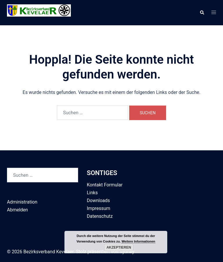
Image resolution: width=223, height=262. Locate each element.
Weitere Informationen (138, 241)
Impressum (98, 208)
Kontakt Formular (105, 185)
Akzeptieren (119, 247)
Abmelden (17, 210)
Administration (22, 202)
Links (92, 192)
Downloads (98, 200)
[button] (201, 12)
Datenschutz (100, 216)
